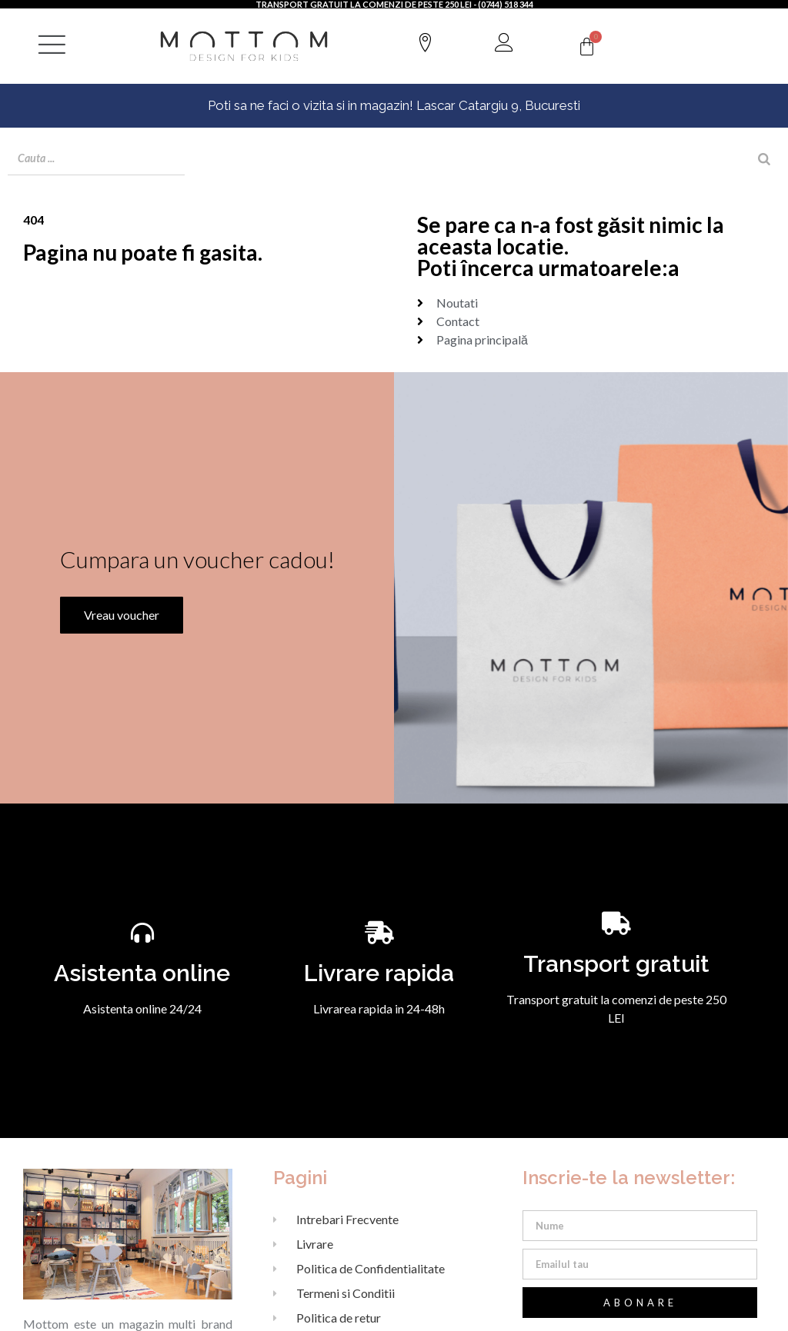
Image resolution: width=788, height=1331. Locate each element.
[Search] (764, 159)
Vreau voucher (117, 631)
